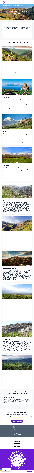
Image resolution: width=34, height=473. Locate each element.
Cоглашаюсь (29, 471)
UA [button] (27, 2)
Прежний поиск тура (17, 444)
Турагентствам (17, 443)
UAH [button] (30, 2)
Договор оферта (17, 439)
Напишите (25, 399)
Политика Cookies (17, 446)
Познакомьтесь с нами (17, 421)
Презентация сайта (17, 441)
